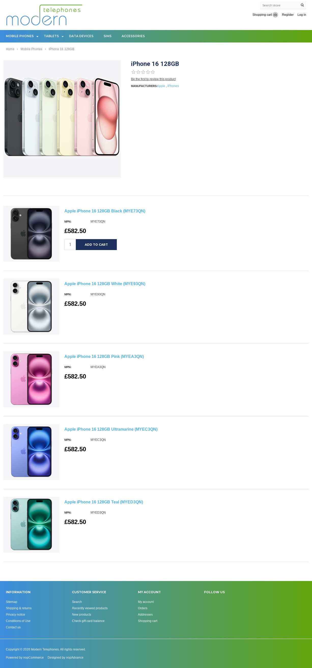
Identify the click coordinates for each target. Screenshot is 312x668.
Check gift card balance (88, 621)
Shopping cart (147, 621)
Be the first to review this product (153, 79)
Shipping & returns (19, 608)
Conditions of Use (18, 621)
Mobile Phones (20, 36)
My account (146, 602)
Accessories (133, 36)
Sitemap (11, 602)
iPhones (173, 86)
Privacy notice (15, 614)
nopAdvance (74, 657)
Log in (301, 15)
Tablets (51, 36)
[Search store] (283, 5)
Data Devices (81, 36)
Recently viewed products (90, 608)
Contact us (13, 627)
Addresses (145, 614)
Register (288, 15)
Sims (107, 36)
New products (81, 614)
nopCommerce (33, 657)
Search (77, 602)
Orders (142, 608)
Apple (161, 86)
